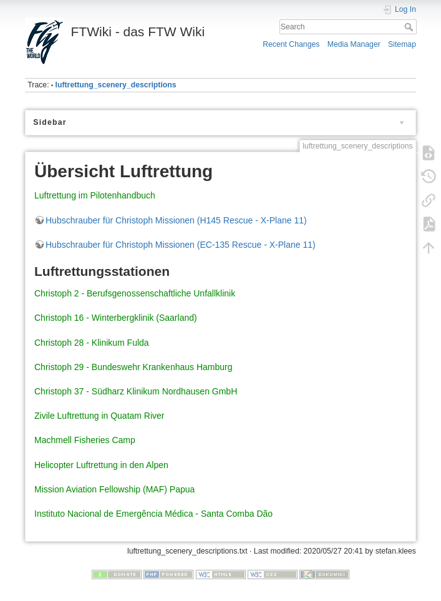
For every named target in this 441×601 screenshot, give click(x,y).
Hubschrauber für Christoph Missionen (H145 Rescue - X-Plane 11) (176, 220)
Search (410, 26)
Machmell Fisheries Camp (84, 440)
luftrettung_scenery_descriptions (116, 85)
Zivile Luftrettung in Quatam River (99, 416)
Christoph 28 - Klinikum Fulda (91, 343)
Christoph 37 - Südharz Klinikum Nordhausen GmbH (135, 391)
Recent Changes (291, 44)
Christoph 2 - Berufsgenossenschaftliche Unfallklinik (134, 293)
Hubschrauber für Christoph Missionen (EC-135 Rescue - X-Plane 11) (181, 245)
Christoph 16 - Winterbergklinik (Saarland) (115, 318)
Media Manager (353, 44)
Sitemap (402, 44)
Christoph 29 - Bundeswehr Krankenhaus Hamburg (133, 367)
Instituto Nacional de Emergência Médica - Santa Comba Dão (153, 514)
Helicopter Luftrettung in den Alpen (101, 465)
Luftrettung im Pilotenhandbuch (94, 195)
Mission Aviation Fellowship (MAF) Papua (114, 489)
